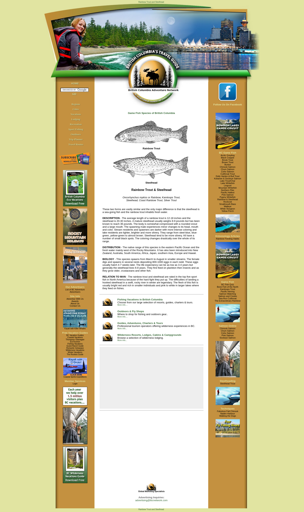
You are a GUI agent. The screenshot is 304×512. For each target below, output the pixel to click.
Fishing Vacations (75, 344)
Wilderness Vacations (75, 350)
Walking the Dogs (227, 416)
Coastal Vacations (75, 337)
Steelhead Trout (227, 383)
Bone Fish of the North (227, 287)
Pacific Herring (228, 291)
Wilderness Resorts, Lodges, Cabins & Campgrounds (149, 334)
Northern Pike (227, 190)
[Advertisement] (151, 378)
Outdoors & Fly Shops (130, 311)
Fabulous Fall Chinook (227, 411)
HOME (75, 83)
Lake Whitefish (228, 183)
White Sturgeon (227, 209)
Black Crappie (227, 157)
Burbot (228, 164)
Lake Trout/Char (227, 181)
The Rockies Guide (75, 354)
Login (75, 384)
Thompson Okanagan (75, 339)
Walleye (227, 206)
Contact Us (75, 306)
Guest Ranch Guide (75, 346)
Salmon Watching (227, 294)
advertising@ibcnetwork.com (151, 500)
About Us (75, 303)
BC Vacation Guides (75, 335)
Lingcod (227, 185)
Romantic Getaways (75, 348)
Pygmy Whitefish (228, 197)
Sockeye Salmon (228, 338)
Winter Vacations (75, 352)
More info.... (122, 305)
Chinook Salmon (228, 167)
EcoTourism (75, 342)
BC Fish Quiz (227, 284)
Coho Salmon (227, 171)
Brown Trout (227, 162)
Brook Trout (227, 160)
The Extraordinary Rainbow (227, 301)
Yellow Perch (227, 211)
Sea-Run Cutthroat (228, 298)
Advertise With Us (74, 299)
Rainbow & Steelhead (227, 199)
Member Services (75, 381)
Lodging (75, 119)
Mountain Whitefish (227, 188)
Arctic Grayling (228, 155)
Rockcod (228, 202)
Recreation (76, 124)
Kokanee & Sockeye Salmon (227, 178)
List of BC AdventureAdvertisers (75, 290)
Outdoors (76, 134)
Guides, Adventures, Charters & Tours (140, 323)
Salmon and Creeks (227, 296)
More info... (122, 328)
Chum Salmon (227, 169)
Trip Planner (76, 139)
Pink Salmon (228, 195)
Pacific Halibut (227, 192)
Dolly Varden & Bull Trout (227, 176)
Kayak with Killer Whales (75, 328)
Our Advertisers (75, 286)
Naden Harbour (227, 413)
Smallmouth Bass (227, 204)
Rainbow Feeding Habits (227, 239)
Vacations (76, 114)
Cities (76, 109)
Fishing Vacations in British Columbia (140, 299)
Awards (75, 301)
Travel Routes (75, 144)
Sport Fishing (75, 129)
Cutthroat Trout (227, 174)
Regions (76, 104)
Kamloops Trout (227, 289)
